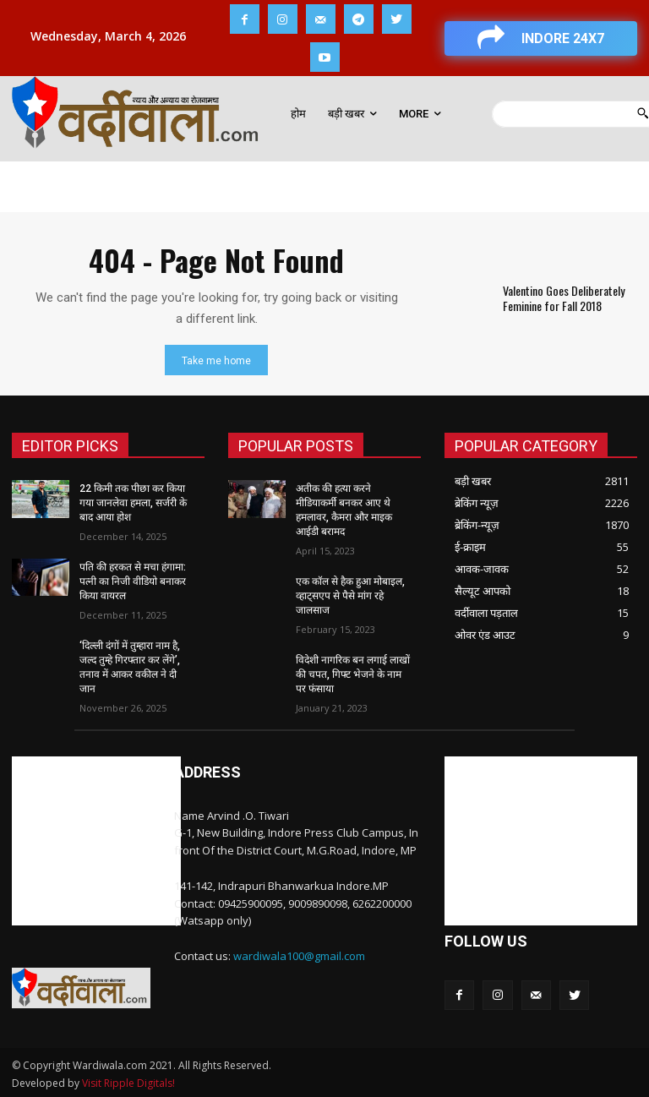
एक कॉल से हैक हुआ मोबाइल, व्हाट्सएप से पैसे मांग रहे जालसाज (350, 595)
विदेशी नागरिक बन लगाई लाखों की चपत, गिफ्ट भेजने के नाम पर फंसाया (353, 672)
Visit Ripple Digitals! (128, 1081)
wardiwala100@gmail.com (299, 954)
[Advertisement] (96, 839)
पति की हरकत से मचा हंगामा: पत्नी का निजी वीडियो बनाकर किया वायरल (132, 580)
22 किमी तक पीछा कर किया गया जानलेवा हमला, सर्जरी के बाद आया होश (133, 503)
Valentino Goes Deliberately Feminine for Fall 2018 (563, 297)
